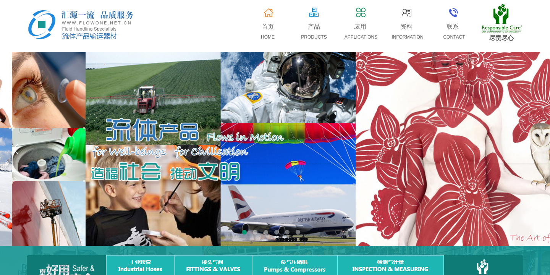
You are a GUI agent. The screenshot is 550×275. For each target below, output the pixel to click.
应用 (360, 26)
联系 (452, 26)
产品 (314, 26)
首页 (268, 26)
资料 (406, 26)
